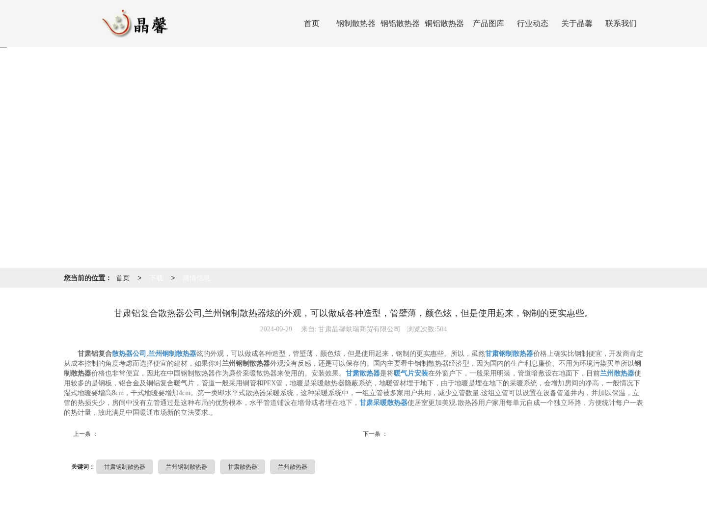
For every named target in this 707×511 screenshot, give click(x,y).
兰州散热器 (292, 466)
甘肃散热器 (242, 466)
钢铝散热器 (400, 23)
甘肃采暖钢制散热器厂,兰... (429, 434)
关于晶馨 (577, 23)
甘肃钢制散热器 (124, 466)
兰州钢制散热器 (186, 466)
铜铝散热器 (444, 23)
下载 (156, 278)
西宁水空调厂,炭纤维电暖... (139, 434)
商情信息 (196, 278)
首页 (312, 23)
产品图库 (488, 23)
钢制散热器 (356, 23)
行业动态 (532, 23)
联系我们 (621, 23)
